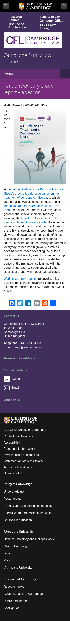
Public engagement (16, 600)
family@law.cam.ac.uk (28, 347)
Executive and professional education (28, 512)
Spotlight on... (13, 608)
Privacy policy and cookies (21, 454)
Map (7, 560)
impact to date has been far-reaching (28, 205)
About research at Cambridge (23, 593)
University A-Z (13, 473)
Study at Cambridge (18, 484)
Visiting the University (18, 567)
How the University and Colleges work (29, 539)
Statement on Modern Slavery (23, 461)
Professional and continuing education (29, 505)
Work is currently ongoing (20, 278)
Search (64, 6)
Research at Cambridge (20, 579)
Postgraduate (12, 498)
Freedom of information (19, 448)
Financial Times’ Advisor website (25, 222)
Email (11, 387)
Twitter (12, 378)
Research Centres (15, 18)
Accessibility (12, 442)
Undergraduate (14, 491)
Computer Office (51, 20)
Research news (14, 586)
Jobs (7, 553)
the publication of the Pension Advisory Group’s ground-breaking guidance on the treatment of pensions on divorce (33, 193)
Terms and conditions (18, 467)
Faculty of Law (50, 16)
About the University (19, 531)
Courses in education (18, 520)
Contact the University (18, 436)
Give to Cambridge (16, 546)
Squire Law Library (48, 26)
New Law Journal (32, 218)
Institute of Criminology (17, 25)
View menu (6, 6)
